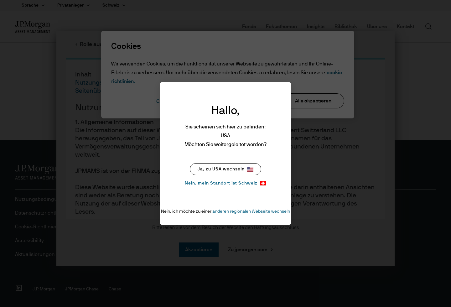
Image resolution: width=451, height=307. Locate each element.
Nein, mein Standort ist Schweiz (225, 183)
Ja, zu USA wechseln (225, 169)
